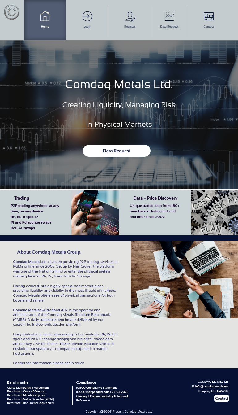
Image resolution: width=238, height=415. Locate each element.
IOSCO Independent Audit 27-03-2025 (102, 392)
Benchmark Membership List (26, 395)
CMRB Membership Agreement (28, 387)
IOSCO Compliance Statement (96, 387)
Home (45, 19)
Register (129, 19)
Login (87, 19)
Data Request (169, 19)
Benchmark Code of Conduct (26, 391)
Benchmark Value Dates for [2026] (30, 399)
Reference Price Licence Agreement (30, 402)
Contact (208, 19)
